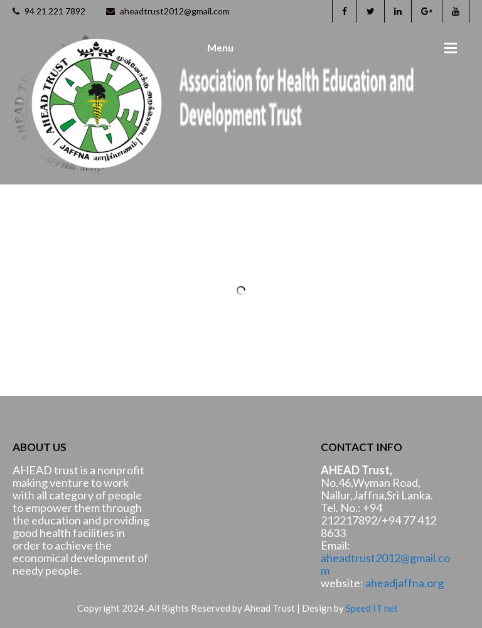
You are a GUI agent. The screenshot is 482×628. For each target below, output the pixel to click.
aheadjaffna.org (404, 583)
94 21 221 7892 (49, 11)
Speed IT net (372, 608)
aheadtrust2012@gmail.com (168, 11)
